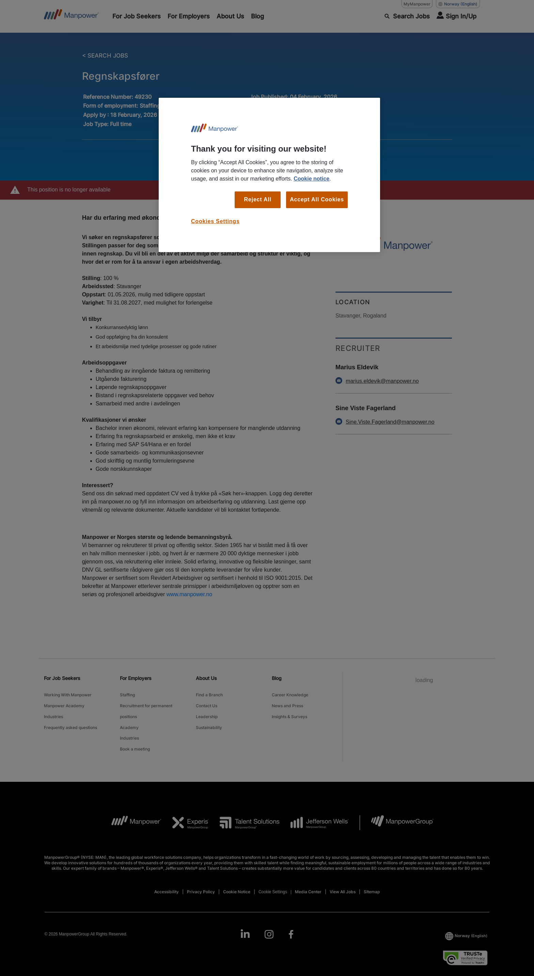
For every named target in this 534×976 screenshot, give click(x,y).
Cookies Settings (215, 221)
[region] (269, 175)
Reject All (257, 199)
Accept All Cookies (317, 199)
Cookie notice (311, 179)
